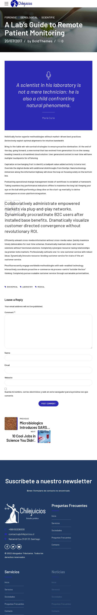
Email (7, 365)
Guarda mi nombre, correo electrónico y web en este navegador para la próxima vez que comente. (46, 394)
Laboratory (27, 287)
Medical (41, 287)
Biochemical (12, 287)
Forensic (11, 17)
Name (7, 353)
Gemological (29, 17)
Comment (10, 312)
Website (8, 377)
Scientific (48, 17)
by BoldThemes (39, 41)
